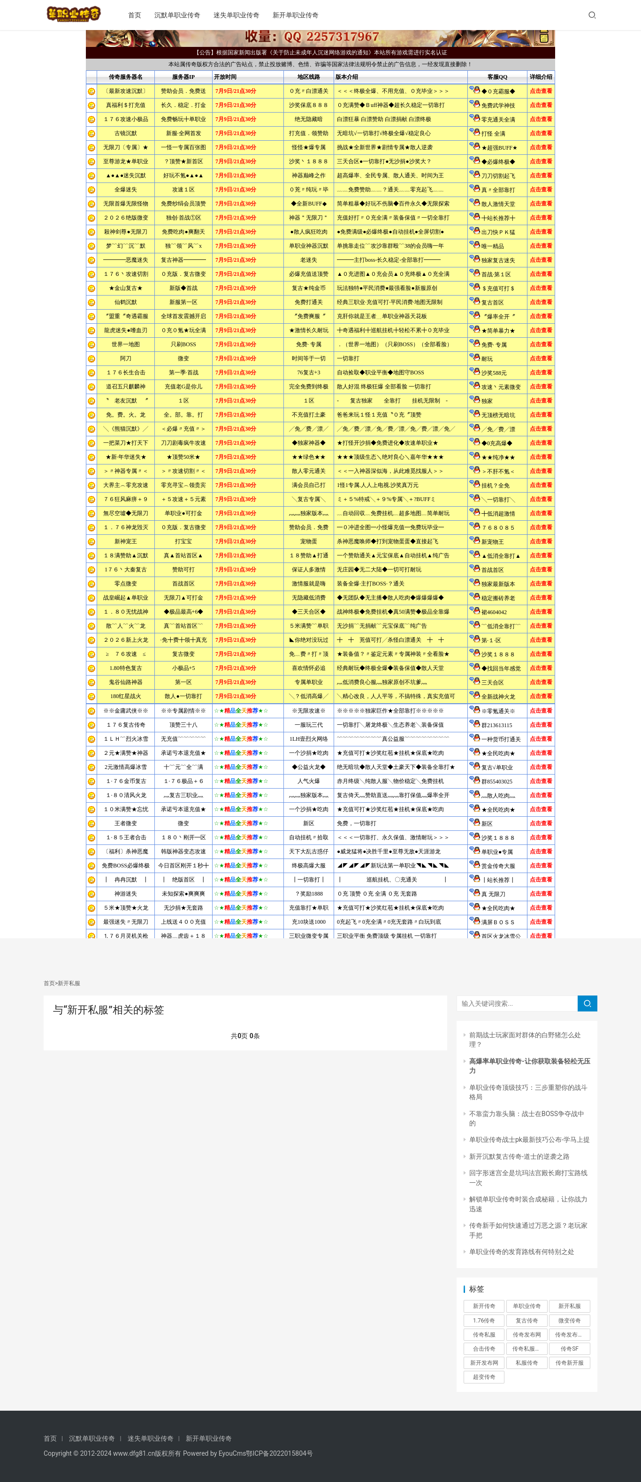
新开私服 (569, 1306)
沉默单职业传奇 (187, 15)
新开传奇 (484, 1306)
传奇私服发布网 (529, 1348)
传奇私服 (484, 1334)
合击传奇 (484, 1348)
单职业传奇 (527, 1306)
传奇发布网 (527, 1334)
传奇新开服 (570, 1363)
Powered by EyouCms (213, 1453)
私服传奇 (527, 1363)
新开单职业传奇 (305, 15)
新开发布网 (484, 1363)
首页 (144, 15)
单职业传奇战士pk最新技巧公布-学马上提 (529, 1139)
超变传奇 (484, 1377)
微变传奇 (569, 1320)
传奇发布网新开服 (572, 1334)
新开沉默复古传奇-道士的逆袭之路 (519, 1156)
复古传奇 (527, 1320)
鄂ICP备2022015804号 (279, 1453)
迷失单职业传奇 (246, 15)
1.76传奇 (484, 1320)
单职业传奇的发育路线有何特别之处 (521, 1251)
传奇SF (570, 1348)
